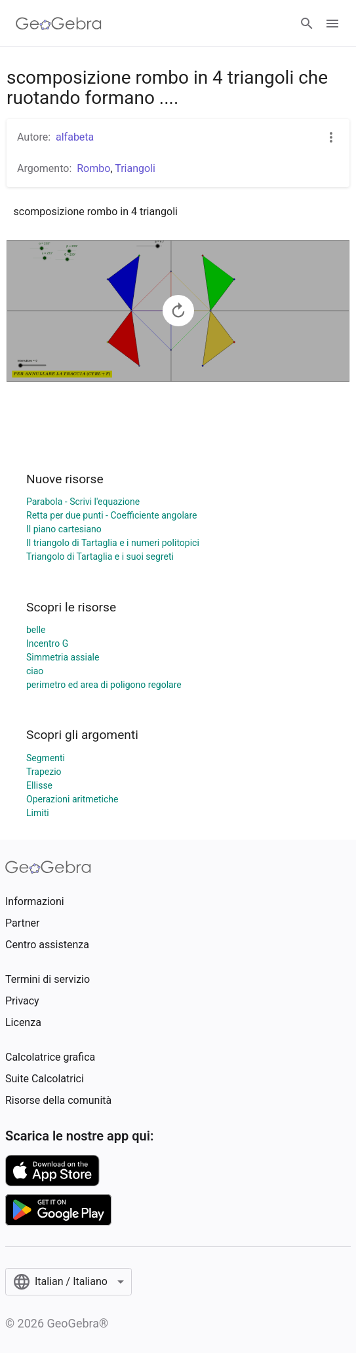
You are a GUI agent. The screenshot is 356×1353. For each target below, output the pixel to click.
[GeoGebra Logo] (59, 23)
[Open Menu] (332, 23)
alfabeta (75, 137)
